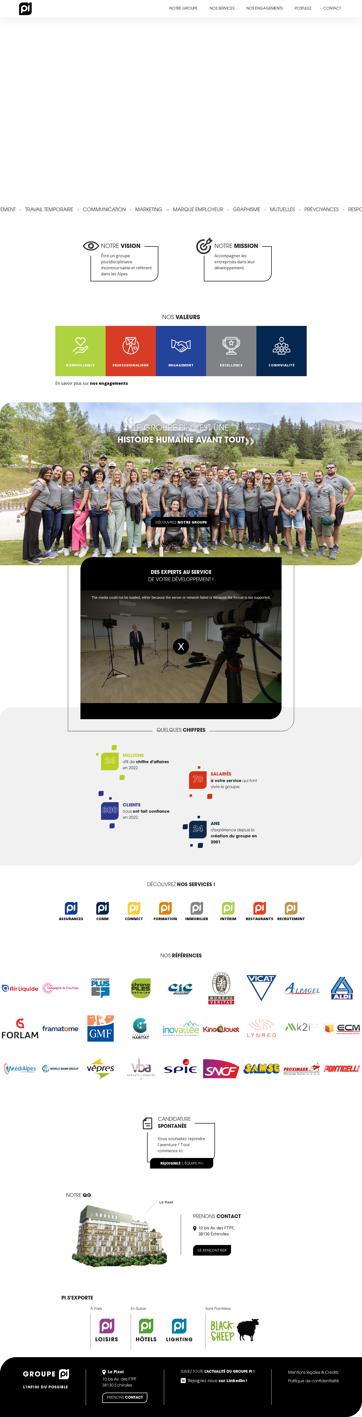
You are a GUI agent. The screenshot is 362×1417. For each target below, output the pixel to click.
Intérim (228, 918)
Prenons (125, 1398)
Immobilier (196, 918)
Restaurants (259, 918)
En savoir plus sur (91, 383)
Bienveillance (80, 365)
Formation (165, 918)
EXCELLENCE (231, 365)
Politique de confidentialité (313, 1381)
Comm (102, 918)
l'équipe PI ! (181, 1163)
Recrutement (291, 918)
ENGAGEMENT (181, 365)
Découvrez (181, 522)
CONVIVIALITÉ (281, 365)
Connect (134, 918)
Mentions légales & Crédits (313, 1373)
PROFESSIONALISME (131, 365)
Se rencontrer (212, 1250)
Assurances (71, 918)
